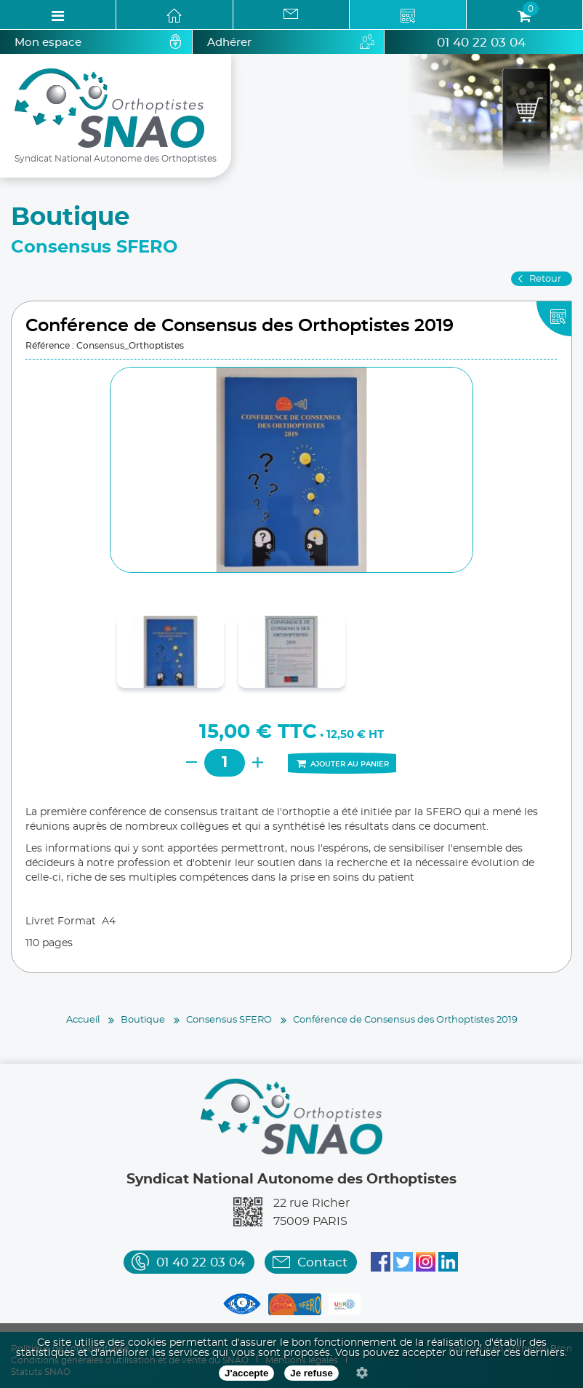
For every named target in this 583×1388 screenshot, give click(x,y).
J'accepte (246, 1373)
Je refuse (311, 1373)
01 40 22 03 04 (481, 42)
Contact (322, 1262)
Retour (545, 279)
